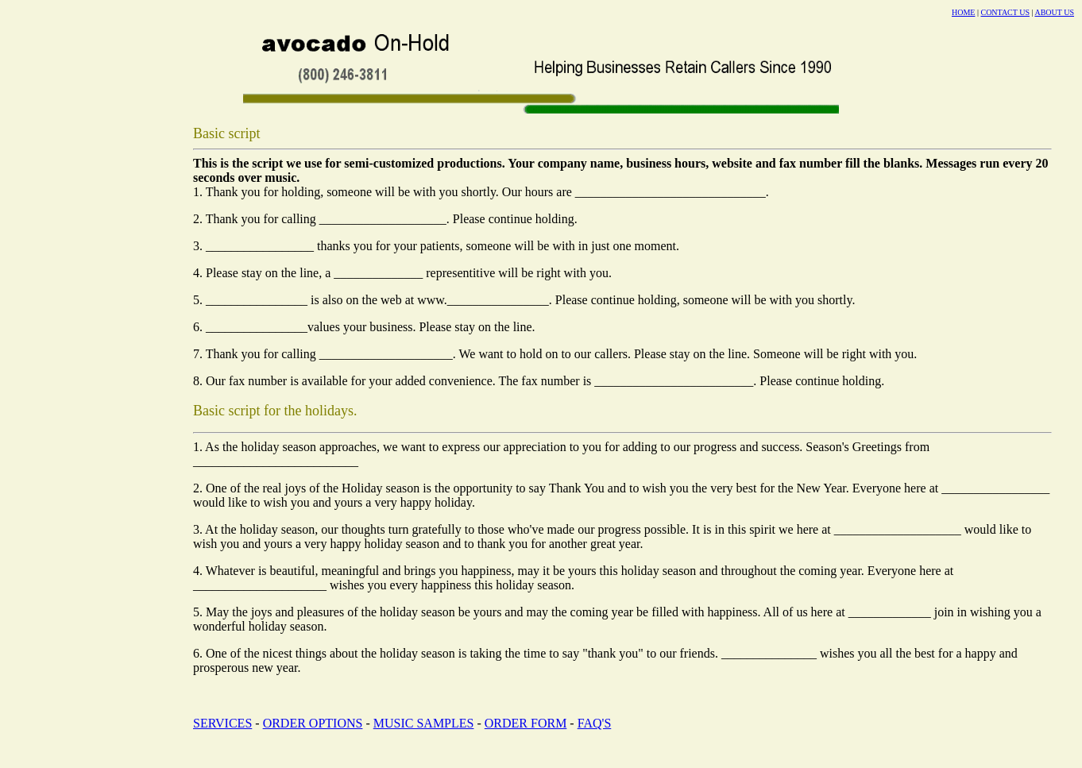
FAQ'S (595, 723)
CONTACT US (1005, 12)
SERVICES (222, 723)
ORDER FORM (526, 723)
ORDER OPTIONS (313, 723)
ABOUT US (1054, 12)
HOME (963, 12)
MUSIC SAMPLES (423, 723)
